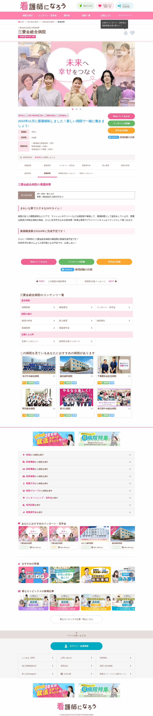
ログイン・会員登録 (79, 646)
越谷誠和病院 (66, 376)
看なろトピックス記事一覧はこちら (76, 619)
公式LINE (67, 674)
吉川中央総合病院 (30, 376)
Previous (21, 74)
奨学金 (67, 15)
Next (132, 74)
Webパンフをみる (121, 116)
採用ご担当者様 (106, 666)
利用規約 (103, 658)
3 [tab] (80, 109)
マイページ (124, 15)
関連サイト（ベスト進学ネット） (113, 674)
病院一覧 (86, 15)
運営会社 (64, 666)
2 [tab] (76, 109)
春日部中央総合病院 (107, 408)
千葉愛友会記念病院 (107, 376)
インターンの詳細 (121, 123)
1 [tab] (72, 109)
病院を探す (28, 15)
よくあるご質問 (28, 658)
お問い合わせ (66, 658)
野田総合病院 (28, 408)
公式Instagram (30, 674)
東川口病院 (65, 408)
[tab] (76, 454)
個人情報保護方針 (29, 666)
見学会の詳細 (121, 130)
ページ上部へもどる (76, 635)
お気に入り (106, 15)
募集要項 (38, 157)
